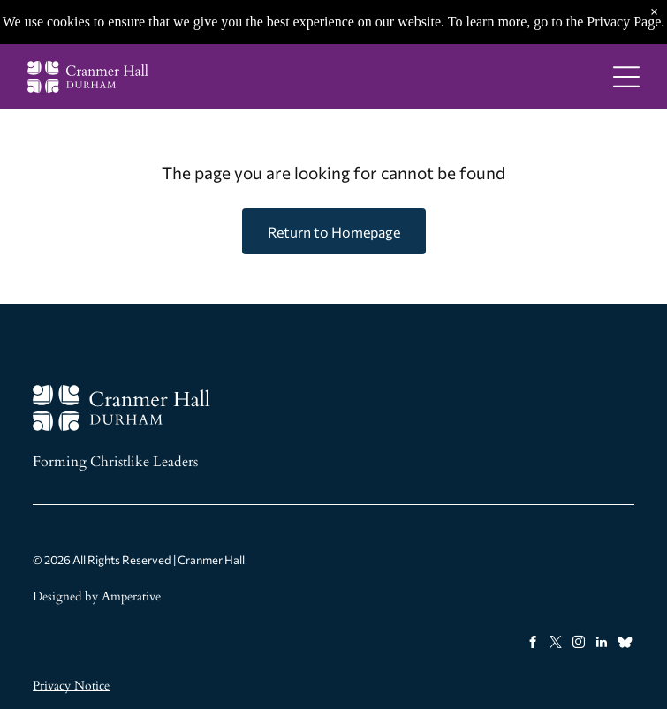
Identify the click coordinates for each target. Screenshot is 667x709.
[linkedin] (602, 644)
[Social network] (625, 644)
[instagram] (579, 644)
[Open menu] (626, 77)
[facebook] (533, 644)
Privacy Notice (71, 685)
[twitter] (556, 644)
